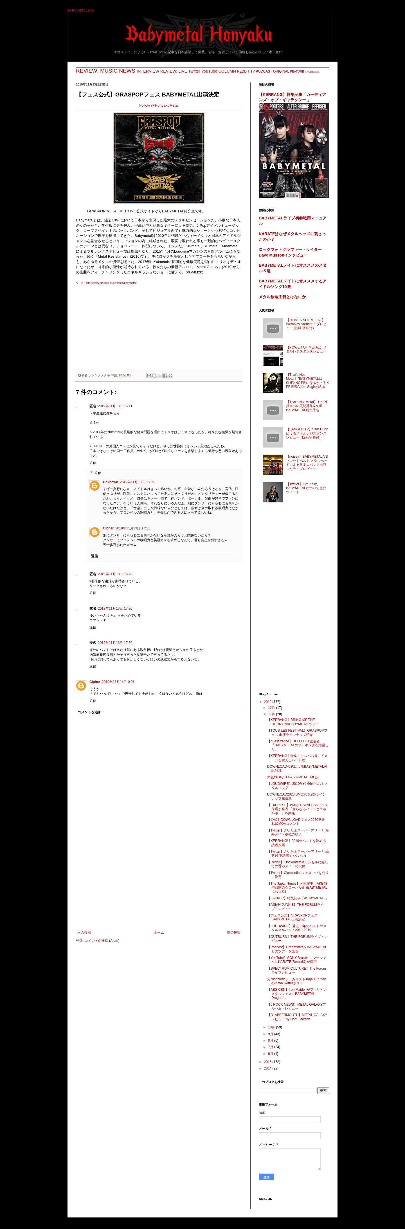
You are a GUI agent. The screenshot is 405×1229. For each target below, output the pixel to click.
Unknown (110, 482)
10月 (272, 1027)
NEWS (127, 71)
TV (253, 71)
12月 (272, 708)
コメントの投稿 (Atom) (102, 941)
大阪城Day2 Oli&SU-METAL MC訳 (293, 777)
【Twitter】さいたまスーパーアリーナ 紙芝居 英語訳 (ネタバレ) (298, 853)
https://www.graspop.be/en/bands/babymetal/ (111, 283)
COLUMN (227, 71)
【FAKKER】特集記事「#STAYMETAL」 (298, 898)
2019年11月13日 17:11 (132, 528)
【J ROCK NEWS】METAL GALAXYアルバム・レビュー (296, 1006)
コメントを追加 (89, 712)
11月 (272, 714)
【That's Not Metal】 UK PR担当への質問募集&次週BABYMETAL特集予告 (307, 406)
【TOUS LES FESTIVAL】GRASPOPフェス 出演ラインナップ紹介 (297, 732)
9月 (271, 1034)
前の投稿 (233, 932)
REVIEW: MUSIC (97, 71)
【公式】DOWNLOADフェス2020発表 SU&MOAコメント (296, 822)
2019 (268, 702)
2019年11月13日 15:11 (115, 406)
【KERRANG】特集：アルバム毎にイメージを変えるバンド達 (297, 758)
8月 (271, 1040)
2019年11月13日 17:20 (115, 608)
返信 (92, 463)
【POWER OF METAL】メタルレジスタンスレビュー (306, 349)
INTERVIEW (148, 71)
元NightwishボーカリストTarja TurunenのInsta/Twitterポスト (296, 981)
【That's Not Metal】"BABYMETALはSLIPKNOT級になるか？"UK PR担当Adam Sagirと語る (307, 381)
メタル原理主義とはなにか (282, 297)
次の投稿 (84, 932)
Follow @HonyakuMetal (158, 105)
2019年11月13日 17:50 (115, 643)
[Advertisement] (159, 324)
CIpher (108, 528)
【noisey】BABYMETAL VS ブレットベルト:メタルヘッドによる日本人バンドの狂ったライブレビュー (307, 463)
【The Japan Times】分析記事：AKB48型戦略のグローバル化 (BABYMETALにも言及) (297, 888)
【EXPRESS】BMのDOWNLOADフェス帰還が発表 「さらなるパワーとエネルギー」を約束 (297, 809)
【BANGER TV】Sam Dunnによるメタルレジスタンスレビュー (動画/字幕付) (307, 433)
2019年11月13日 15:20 (115, 574)
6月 (271, 1054)
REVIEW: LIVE (173, 71)
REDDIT (243, 71)
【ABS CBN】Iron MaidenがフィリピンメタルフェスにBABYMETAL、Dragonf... (297, 994)
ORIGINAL (281, 71)
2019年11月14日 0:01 (118, 682)
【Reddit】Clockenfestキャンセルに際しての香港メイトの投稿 (297, 864)
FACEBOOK (312, 71)
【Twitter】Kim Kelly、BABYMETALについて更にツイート (306, 488)
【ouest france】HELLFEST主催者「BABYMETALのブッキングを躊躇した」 (297, 745)
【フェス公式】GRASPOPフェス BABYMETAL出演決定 (292, 917)
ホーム (159, 932)
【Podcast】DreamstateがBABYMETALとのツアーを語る (297, 949)
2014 (268, 1068)
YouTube (209, 71)
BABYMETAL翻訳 (81, 11)
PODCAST (264, 71)
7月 (271, 1047)
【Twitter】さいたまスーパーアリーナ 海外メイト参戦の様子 (298, 832)
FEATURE (297, 71)
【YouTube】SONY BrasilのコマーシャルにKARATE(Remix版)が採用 (296, 960)
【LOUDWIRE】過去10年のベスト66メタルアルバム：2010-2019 (297, 928)
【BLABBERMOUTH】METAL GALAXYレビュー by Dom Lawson (297, 1017)
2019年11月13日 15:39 (137, 482)
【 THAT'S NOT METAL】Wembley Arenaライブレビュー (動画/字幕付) (306, 324)
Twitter (194, 71)
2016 (268, 1062)
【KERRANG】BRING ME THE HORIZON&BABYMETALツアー (293, 722)
